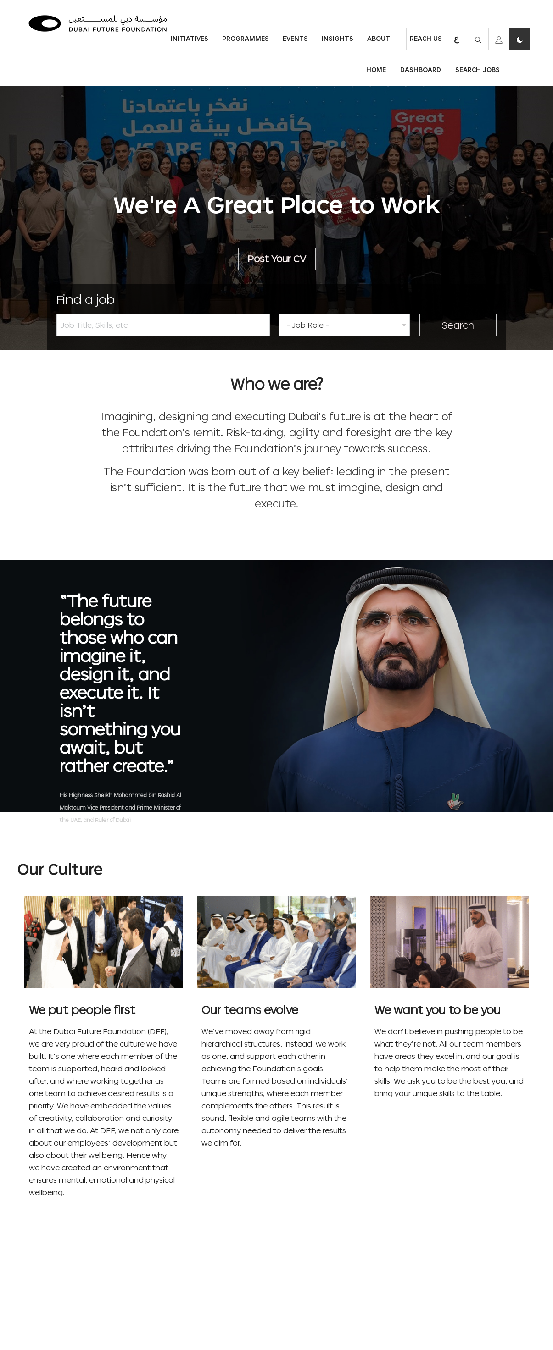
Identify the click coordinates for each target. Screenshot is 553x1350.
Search (458, 325)
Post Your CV (276, 258)
